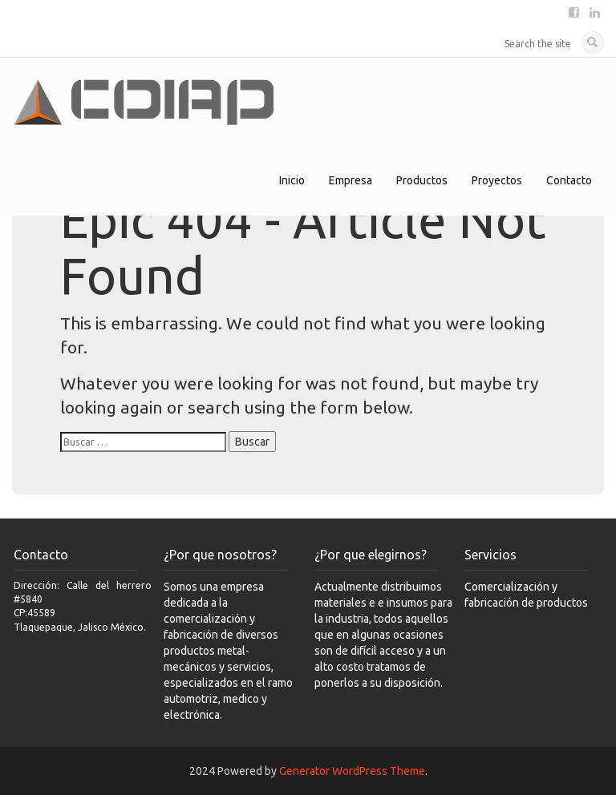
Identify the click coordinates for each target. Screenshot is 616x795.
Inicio (292, 180)
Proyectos (497, 180)
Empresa (350, 180)
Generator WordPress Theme (352, 771)
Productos (422, 180)
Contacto (569, 180)
